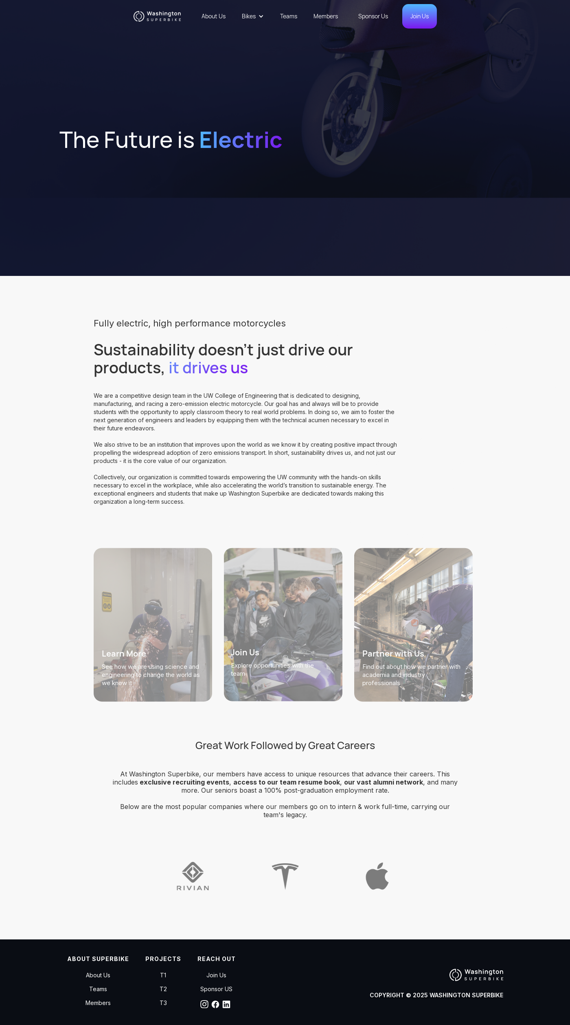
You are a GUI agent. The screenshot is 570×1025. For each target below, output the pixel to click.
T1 (163, 975)
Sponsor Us (373, 16)
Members (326, 16)
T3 (163, 1003)
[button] (253, 16)
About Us (214, 16)
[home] (160, 16)
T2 (163, 989)
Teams (288, 16)
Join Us (419, 16)
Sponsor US (216, 989)
